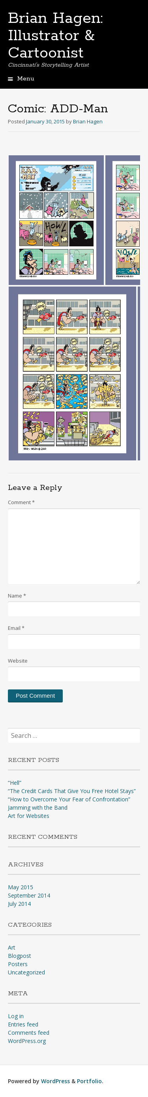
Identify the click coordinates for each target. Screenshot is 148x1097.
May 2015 (20, 887)
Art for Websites (28, 815)
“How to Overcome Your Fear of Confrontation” (69, 799)
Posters (18, 964)
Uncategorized (26, 972)
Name (17, 595)
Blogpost (19, 955)
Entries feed (23, 1024)
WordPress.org (27, 1041)
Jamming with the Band (37, 807)
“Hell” (14, 782)
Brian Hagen (88, 121)
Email (16, 627)
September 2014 (29, 895)
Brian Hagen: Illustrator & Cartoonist (55, 36)
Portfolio (89, 1081)
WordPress (55, 1081)
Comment (21, 502)
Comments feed (28, 1032)
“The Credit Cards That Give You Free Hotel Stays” (72, 791)
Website (18, 660)
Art (11, 947)
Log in (16, 1016)
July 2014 (19, 903)
